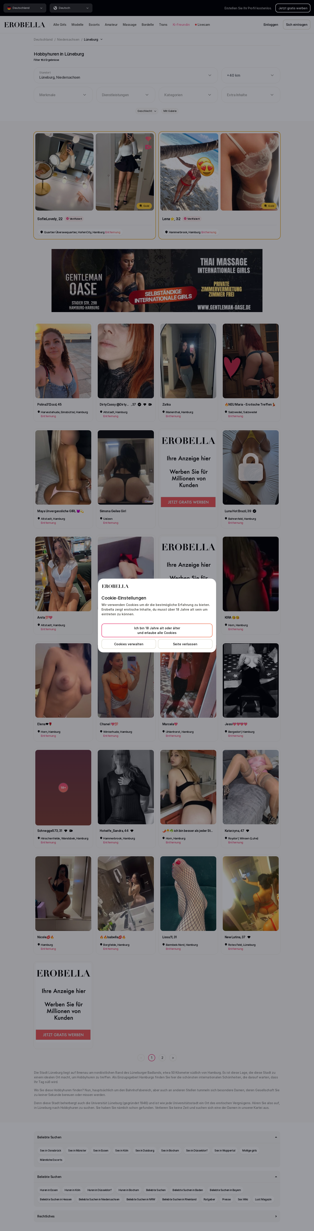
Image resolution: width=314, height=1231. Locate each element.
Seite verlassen (185, 644)
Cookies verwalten (128, 644)
